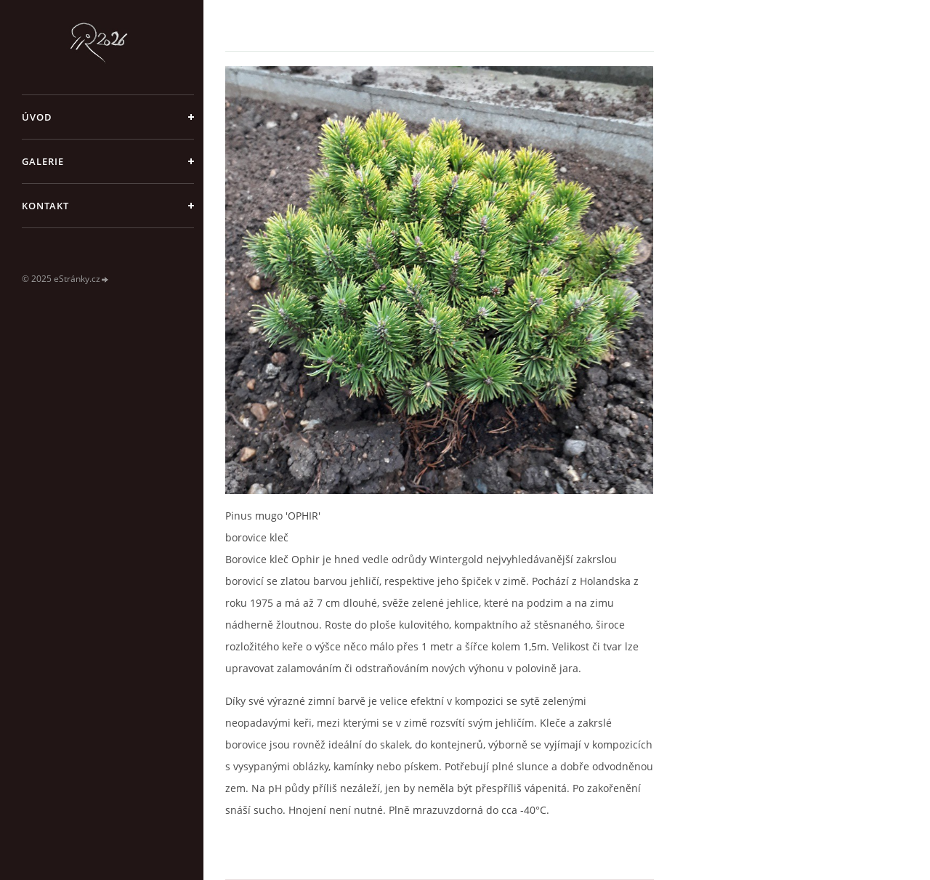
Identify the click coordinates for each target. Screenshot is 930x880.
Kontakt (45, 205)
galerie (43, 161)
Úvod (37, 117)
